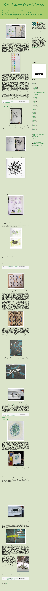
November (35, 88)
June (35, 101)
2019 (34, 112)
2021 (34, 109)
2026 (34, 80)
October (35, 96)
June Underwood (35, 136)
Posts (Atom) (8, 583)
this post (8, 404)
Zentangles (13, 415)
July (34, 100)
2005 (34, 130)
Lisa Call (34, 138)
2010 (34, 124)
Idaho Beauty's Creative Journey (23, 5)
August (35, 98)
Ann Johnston (35, 137)
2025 (34, 82)
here (17, 309)
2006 (34, 129)
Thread (11, 415)
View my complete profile (36, 47)
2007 (34, 128)
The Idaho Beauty (41, 22)
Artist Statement (24, 18)
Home (3, 18)
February (35, 106)
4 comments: (16, 266)
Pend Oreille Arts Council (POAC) (38, 142)
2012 (34, 121)
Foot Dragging (5, 419)
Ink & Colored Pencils (7, 106)
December (35, 87)
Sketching (8, 102)
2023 (34, 84)
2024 (34, 83)
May (34, 102)
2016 (34, 116)
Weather (13, 579)
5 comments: (16, 578)
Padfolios (8, 18)
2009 (34, 125)
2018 (34, 113)
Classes (6, 102)
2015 (34, 117)
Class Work (4, 22)
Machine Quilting (7, 415)
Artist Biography (15, 18)
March (35, 105)
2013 (34, 120)
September (36, 97)
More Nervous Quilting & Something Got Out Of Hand (14, 271)
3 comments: (16, 101)
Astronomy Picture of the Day (37, 145)
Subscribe (39, 74)
